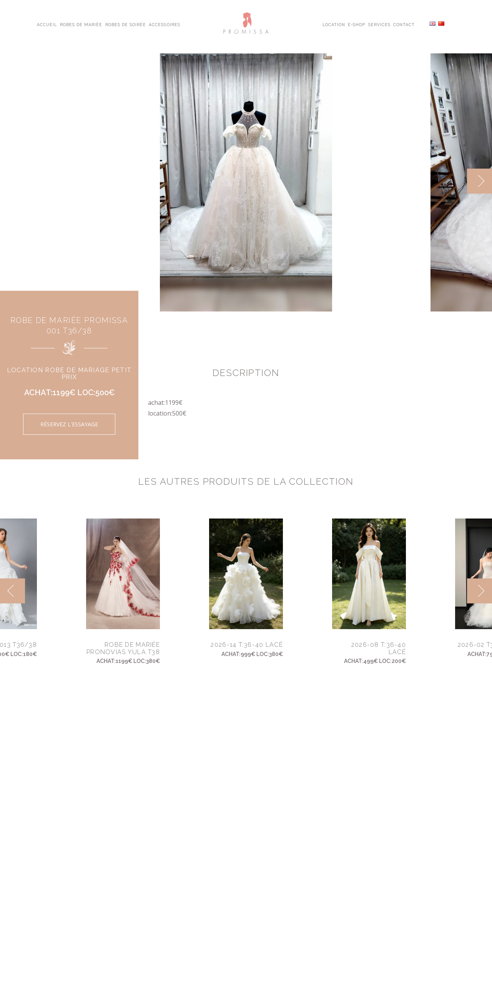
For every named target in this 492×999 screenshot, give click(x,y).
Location (333, 24)
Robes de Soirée (125, 24)
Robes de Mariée (81, 24)
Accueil (47, 24)
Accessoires (164, 24)
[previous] (12, 590)
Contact (404, 24)
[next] (479, 181)
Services (379, 24)
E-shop (356, 24)
